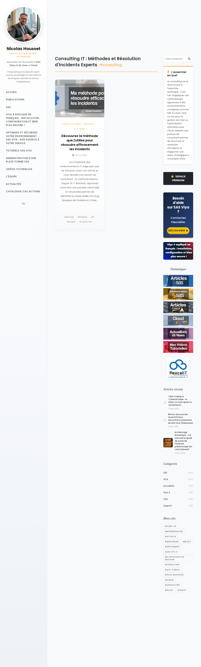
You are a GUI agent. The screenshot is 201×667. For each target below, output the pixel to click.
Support (89, 124)
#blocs (187, 541)
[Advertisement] (124, 30)
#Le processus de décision (174, 558)
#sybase (169, 580)
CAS (178, 499)
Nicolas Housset (23, 49)
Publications (15, 99)
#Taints (181, 590)
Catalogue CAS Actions (23, 191)
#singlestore (172, 585)
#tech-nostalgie (174, 575)
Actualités (13, 184)
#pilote (169, 590)
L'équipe (11, 176)
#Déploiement (172, 546)
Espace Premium (178, 178)
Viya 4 (178, 492)
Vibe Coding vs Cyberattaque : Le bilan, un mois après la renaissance (180, 401)
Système (79, 129)
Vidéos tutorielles (19, 169)
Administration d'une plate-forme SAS (21, 159)
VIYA (178, 479)
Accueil (11, 92)
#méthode (69, 217)
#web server (172, 541)
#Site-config (172, 570)
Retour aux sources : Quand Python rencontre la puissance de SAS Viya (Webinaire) (180, 418)
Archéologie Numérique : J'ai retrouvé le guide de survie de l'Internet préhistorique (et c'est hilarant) (183, 441)
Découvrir (178, 230)
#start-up (170, 526)
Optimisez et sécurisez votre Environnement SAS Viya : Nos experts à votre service (22, 138)
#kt (93, 217)
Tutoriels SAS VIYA (19, 150)
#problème (82, 217)
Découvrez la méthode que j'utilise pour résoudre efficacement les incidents (80, 142)
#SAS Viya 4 (171, 552)
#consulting (85, 222)
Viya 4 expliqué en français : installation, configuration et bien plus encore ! (23, 120)
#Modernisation (174, 531)
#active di (170, 536)
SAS (8, 107)
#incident (71, 222)
